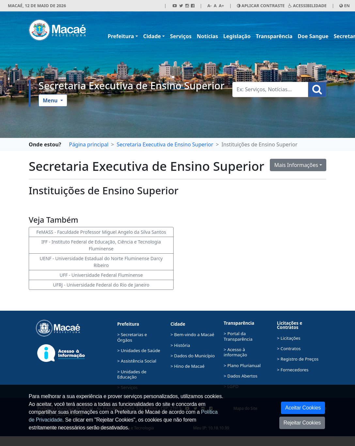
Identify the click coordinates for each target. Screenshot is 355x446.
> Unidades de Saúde (138, 350)
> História (180, 345)
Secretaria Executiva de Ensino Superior (131, 85)
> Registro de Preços (297, 359)
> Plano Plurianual (242, 365)
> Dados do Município (192, 356)
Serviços (181, 36)
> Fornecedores (293, 370)
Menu (51, 100)
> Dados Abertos (240, 376)
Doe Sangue (313, 36)
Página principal (88, 144)
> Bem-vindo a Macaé (192, 334)
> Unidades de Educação (131, 374)
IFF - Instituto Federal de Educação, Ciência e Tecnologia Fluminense (101, 245)
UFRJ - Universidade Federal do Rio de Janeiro (101, 285)
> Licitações (289, 338)
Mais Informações (296, 165)
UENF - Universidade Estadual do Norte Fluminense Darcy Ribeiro (100, 261)
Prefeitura (121, 36)
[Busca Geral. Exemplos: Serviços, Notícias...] (270, 89)
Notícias (207, 36)
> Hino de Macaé (187, 366)
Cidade (152, 36)
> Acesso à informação (235, 352)
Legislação (237, 36)
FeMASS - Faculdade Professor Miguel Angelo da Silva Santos (101, 232)
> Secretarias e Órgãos (132, 337)
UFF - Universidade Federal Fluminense (101, 275)
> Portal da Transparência (238, 336)
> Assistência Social (136, 361)
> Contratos (289, 348)
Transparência (274, 36)
